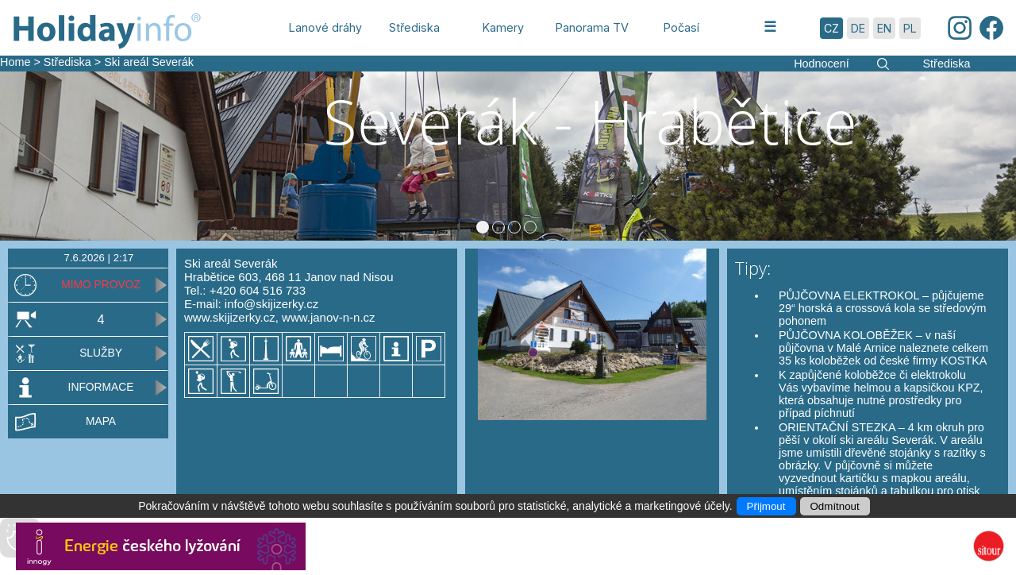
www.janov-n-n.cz (328, 317)
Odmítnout (835, 506)
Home (15, 62)
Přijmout (766, 506)
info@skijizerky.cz (271, 304)
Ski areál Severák (149, 62)
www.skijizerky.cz (229, 317)
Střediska (67, 62)
